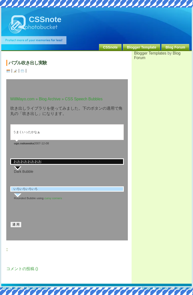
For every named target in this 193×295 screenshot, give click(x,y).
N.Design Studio (36, 288)
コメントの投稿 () (22, 269)
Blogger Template (141, 47)
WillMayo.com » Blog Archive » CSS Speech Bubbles (56, 99)
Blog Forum (175, 47)
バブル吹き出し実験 (28, 62)
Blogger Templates (150, 53)
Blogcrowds (183, 288)
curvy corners (53, 198)
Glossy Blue (10, 288)
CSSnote (45, 19)
